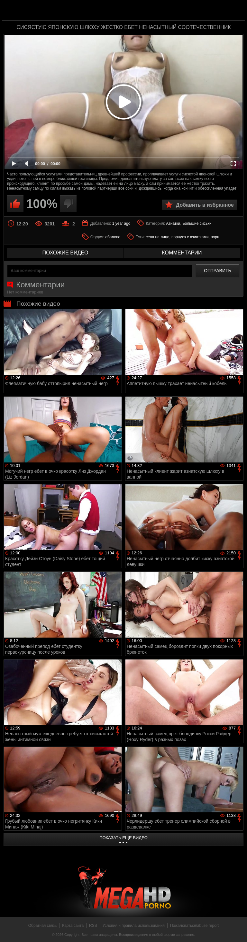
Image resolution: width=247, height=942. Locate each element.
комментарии (182, 252)
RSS (93, 925)
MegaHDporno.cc (136, 11)
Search (235, 10)
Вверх (237, 930)
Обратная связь (42, 925)
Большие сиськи (197, 223)
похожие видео (65, 252)
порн (215, 237)
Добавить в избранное (205, 205)
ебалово (113, 237)
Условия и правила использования (134, 925)
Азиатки (173, 223)
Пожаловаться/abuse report (194, 925)
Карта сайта (73, 925)
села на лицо (157, 237)
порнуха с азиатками (189, 237)
